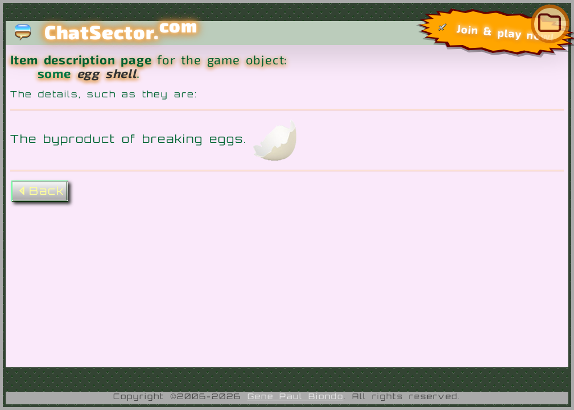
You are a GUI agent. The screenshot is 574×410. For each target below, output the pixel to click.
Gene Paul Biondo (295, 396)
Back (39, 191)
